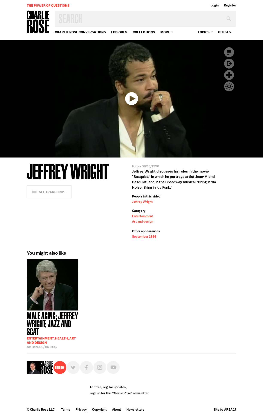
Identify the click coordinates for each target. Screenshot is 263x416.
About (116, 409)
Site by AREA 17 (224, 409)
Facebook (86, 367)
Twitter (73, 367)
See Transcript (52, 192)
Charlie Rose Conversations (80, 32)
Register (230, 5)
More (165, 32)
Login (215, 5)
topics (204, 32)
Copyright (99, 409)
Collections (144, 32)
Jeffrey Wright (142, 202)
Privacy (81, 409)
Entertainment (142, 216)
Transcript (229, 52)
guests (224, 32)
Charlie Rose (38, 22)
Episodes (119, 32)
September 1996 (144, 236)
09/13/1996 (52, 329)
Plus (229, 75)
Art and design (142, 221)
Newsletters (135, 409)
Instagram (99, 367)
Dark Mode (229, 86)
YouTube (113, 367)
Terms (65, 409)
